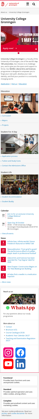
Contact (9, 327)
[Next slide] (36, 39)
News (3, 238)
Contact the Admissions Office (14, 166)
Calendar (5, 210)
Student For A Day (9, 132)
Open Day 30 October (15, 223)
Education (23, 84)
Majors (4, 120)
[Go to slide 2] (21, 53)
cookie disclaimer (18, 413)
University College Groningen (19, 12)
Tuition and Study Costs (11, 161)
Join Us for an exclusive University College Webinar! (20, 215)
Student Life (6, 172)
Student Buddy (8, 201)
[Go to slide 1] (18, 53)
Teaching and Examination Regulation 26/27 (20, 339)
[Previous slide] (3, 39)
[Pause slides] (36, 49)
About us (4, 12)
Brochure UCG (11, 330)
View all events (8, 234)
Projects (5, 125)
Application (5, 84)
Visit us (14, 84)
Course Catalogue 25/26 (15, 332)
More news (6, 282)
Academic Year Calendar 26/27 (18, 335)
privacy (4, 413)
